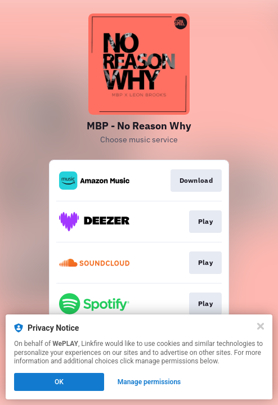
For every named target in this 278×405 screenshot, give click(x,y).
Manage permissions (149, 382)
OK (59, 382)
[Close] (261, 326)
